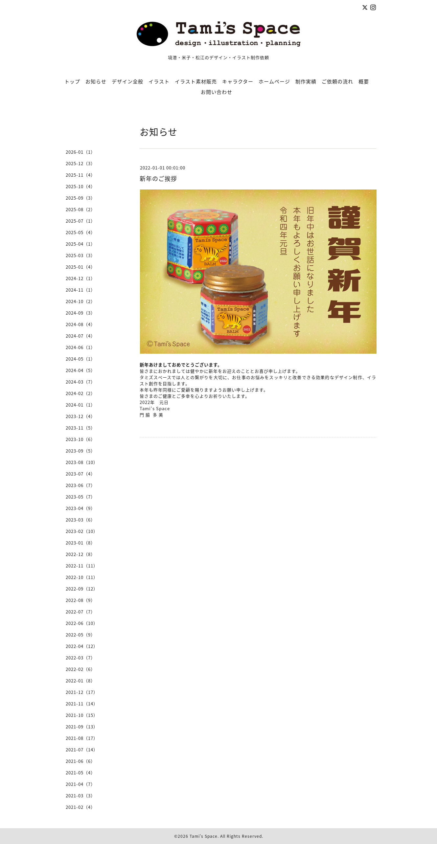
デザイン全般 (127, 81)
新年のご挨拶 (158, 178)
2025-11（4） (80, 175)
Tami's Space (204, 836)
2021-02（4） (80, 807)
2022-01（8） (80, 680)
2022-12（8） (80, 554)
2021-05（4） (80, 772)
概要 (363, 81)
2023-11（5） (80, 428)
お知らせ (95, 81)
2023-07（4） (80, 474)
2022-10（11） (82, 577)
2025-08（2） (80, 209)
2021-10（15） (82, 715)
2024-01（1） (80, 405)
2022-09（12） (82, 589)
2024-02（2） (80, 393)
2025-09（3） (80, 198)
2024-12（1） (80, 278)
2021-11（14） (82, 703)
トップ (72, 81)
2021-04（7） (80, 784)
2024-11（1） (80, 290)
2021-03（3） (80, 795)
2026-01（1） (80, 152)
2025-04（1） (80, 244)
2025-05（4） (80, 232)
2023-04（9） (80, 508)
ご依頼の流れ (337, 81)
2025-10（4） (80, 186)
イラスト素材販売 (196, 81)
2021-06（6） (80, 761)
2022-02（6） (80, 669)
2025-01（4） (80, 267)
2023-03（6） (80, 520)
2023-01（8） (80, 543)
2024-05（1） (80, 359)
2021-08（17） (82, 738)
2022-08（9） (80, 600)
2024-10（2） (80, 301)
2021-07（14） (82, 749)
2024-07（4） (80, 336)
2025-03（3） (80, 255)
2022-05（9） (80, 635)
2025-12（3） (80, 163)
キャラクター (237, 81)
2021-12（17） (82, 692)
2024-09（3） (80, 313)
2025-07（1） (80, 221)
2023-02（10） (82, 531)
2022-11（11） (82, 566)
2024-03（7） (80, 382)
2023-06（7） (80, 485)
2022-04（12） (82, 646)
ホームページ (274, 81)
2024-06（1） (80, 347)
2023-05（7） (80, 497)
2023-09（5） (80, 451)
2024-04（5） (80, 370)
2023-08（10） (82, 462)
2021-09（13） (82, 726)
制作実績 (305, 81)
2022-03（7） (80, 658)
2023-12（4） (80, 416)
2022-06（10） (82, 623)
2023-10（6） (80, 439)
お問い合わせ (216, 92)
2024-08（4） (80, 324)
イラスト (159, 81)
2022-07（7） (80, 612)
